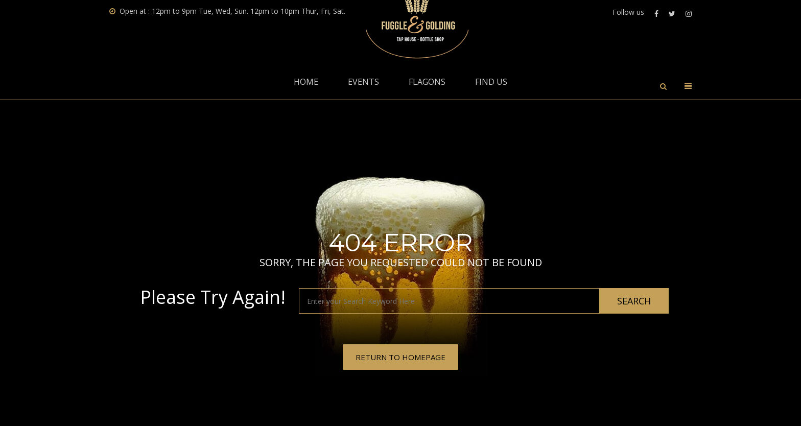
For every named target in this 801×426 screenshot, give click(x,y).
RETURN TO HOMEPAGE (400, 357)
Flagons (427, 81)
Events (363, 81)
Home (306, 81)
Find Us (491, 81)
